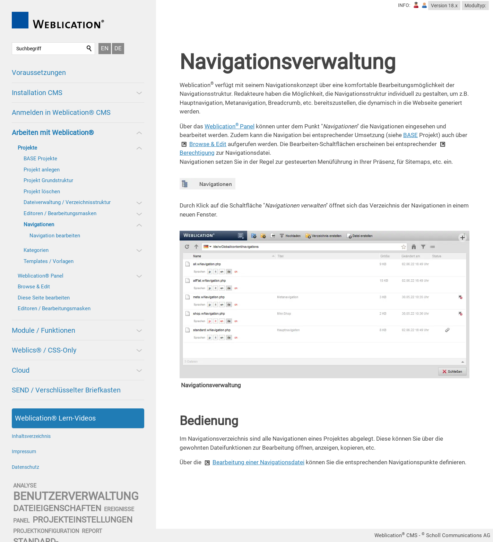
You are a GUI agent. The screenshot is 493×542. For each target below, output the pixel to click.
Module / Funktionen (43, 330)
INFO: (404, 5)
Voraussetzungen (39, 72)
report (92, 531)
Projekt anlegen (42, 170)
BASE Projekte (40, 158)
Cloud (20, 370)
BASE (410, 135)
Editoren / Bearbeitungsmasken (60, 213)
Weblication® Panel (40, 276)
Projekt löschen (42, 191)
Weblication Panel (229, 126)
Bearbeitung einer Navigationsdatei (258, 462)
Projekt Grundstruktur (48, 180)
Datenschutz (25, 467)
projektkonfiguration (46, 531)
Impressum (24, 451)
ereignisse (119, 509)
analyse (24, 485)
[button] (138, 92)
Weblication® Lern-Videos (55, 418)
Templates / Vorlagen (48, 261)
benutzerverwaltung (76, 496)
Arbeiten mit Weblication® (53, 132)
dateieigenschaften (57, 508)
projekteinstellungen (82, 520)
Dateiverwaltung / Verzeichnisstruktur (67, 202)
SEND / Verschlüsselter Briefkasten (66, 390)
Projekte (27, 148)
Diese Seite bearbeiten (44, 298)
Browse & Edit (34, 286)
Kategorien (36, 250)
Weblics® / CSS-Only (44, 350)
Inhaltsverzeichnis (31, 436)
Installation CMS (37, 92)
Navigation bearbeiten (54, 235)
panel (21, 520)
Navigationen (39, 224)
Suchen (89, 48)
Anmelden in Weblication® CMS (61, 112)
